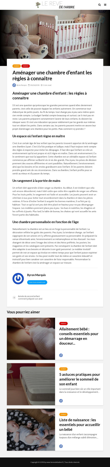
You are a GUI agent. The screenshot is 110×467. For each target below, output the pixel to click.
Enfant (16, 66)
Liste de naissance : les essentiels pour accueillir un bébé (79, 425)
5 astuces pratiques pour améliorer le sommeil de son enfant (79, 379)
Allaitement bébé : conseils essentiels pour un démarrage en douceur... (78, 336)
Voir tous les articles (37, 282)
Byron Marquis (20, 85)
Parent (25, 66)
